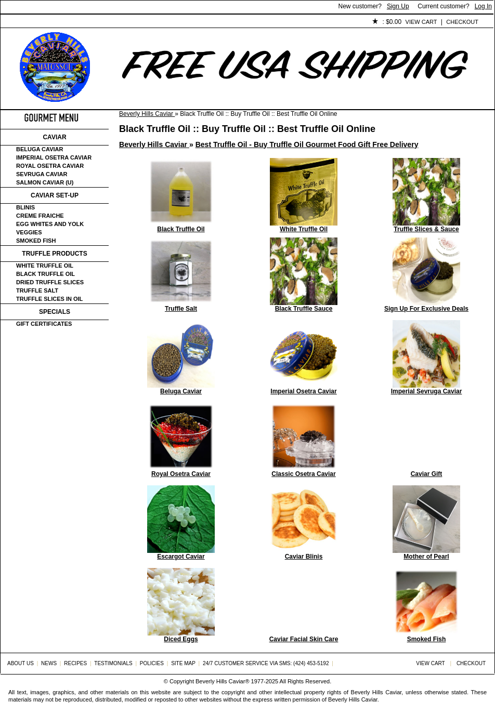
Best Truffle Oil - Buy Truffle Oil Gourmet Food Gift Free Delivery (307, 144)
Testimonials (188, 22)
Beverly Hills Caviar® (222, 681)
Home (18, 22)
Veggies (29, 232)
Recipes (75, 663)
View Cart (421, 22)
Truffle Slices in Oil (49, 299)
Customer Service (120, 22)
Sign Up (398, 6)
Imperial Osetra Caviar (54, 157)
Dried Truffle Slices (50, 282)
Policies (240, 22)
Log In (483, 6)
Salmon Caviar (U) (44, 182)
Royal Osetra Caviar (50, 166)
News (49, 663)
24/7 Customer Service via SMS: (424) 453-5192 (266, 663)
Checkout (462, 22)
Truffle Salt (37, 290)
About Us (58, 22)
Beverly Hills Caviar (147, 113)
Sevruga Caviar (41, 174)
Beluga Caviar (39, 149)
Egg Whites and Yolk (50, 224)
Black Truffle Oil (45, 274)
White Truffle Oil (44, 265)
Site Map (183, 663)
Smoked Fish (36, 240)
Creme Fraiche (40, 216)
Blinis (25, 207)
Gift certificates (44, 324)
